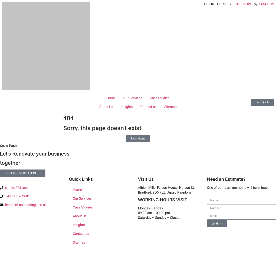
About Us (106, 107)
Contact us (148, 107)
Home (111, 98)
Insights (127, 107)
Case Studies (159, 98)
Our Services (132, 98)
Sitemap (170, 107)
